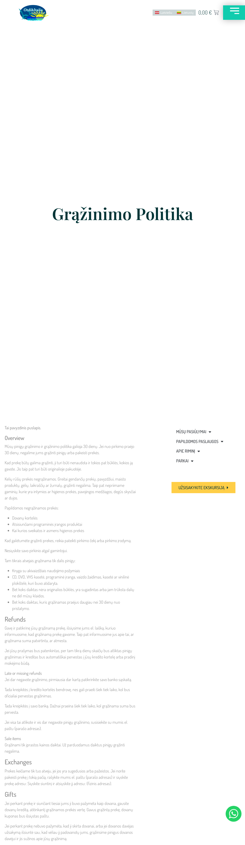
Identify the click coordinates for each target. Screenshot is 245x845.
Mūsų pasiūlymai (193, 431)
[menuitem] (161, 12)
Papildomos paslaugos (199, 441)
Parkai (184, 461)
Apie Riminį (188, 451)
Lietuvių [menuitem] (185, 12)
